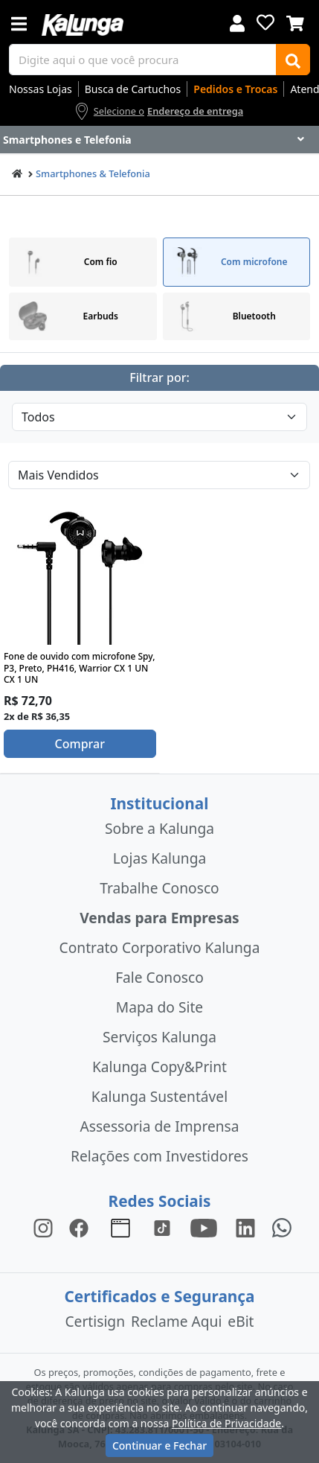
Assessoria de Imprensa (159, 1126)
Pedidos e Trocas (235, 89)
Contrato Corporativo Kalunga (159, 947)
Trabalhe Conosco (159, 888)
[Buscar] (293, 59)
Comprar (80, 744)
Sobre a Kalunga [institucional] (159, 828)
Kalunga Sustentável (159, 1096)
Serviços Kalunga (159, 1037)
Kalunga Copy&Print (159, 1066)
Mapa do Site (159, 1007)
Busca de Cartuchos (133, 89)
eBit (241, 1321)
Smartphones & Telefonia (93, 173)
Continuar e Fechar (159, 1445)
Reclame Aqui (176, 1321)
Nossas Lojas (40, 89)
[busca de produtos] (143, 59)
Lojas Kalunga (159, 858)
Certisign (95, 1321)
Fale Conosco (159, 977)
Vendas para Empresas (159, 918)
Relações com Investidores (159, 1156)
